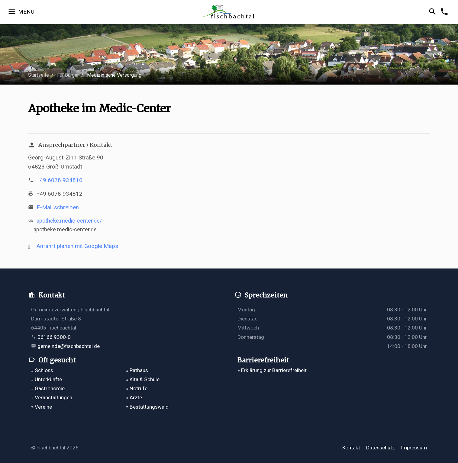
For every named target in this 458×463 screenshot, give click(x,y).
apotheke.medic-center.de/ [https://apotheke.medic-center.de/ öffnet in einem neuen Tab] (69, 220)
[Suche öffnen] (433, 12)
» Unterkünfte (46, 379)
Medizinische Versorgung (114, 75)
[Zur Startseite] (229, 12)
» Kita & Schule (143, 379)
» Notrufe (136, 388)
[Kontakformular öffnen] (445, 12)
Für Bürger (68, 75)
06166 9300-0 (54, 337)
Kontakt (351, 448)
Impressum (414, 448)
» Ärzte (134, 397)
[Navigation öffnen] (21, 12)
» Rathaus (137, 370)
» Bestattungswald (147, 407)
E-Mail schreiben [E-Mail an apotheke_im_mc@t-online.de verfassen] (58, 207)
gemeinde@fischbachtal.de (68, 346)
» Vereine (41, 407)
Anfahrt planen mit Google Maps (77, 246)
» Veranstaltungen (51, 397)
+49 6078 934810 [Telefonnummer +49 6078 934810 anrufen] (59, 180)
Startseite (38, 75)
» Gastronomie (48, 388)
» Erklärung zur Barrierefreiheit (272, 370)
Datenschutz (380, 448)
